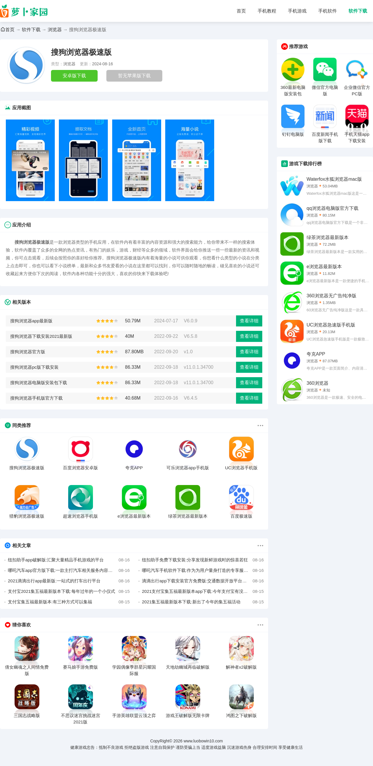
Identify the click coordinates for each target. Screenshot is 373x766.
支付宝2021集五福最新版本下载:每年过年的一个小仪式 (69, 591)
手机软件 (327, 10)
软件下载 (358, 10)
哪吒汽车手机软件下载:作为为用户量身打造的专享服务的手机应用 (203, 570)
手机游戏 (297, 10)
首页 (241, 10)
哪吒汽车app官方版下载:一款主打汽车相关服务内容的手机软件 (69, 570)
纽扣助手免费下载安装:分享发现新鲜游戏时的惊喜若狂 (203, 560)
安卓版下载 (74, 75)
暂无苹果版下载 (134, 75)
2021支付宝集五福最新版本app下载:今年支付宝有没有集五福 (203, 591)
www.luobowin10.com (203, 741)
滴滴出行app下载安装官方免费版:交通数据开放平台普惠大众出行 (203, 581)
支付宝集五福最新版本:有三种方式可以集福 (69, 602)
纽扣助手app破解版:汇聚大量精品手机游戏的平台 (69, 560)
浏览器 (55, 29)
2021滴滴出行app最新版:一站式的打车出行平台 (69, 581)
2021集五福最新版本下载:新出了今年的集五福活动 (203, 602)
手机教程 (267, 10)
